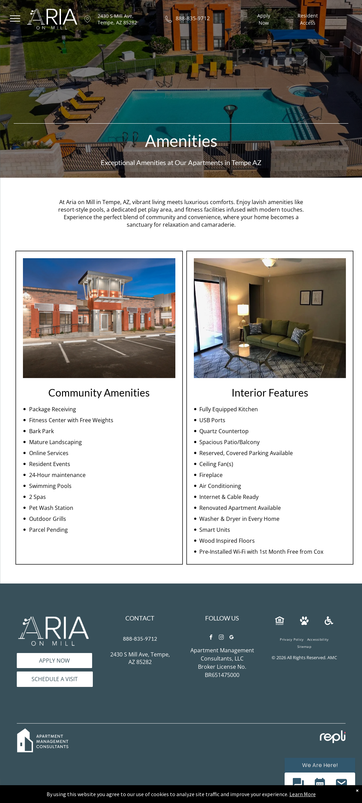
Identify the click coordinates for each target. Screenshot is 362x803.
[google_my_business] (232, 638)
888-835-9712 (193, 18)
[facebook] (211, 638)
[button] (298, 784)
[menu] (15, 18)
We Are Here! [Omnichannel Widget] (320, 765)
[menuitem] (291, 639)
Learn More (302, 794)
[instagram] (221, 638)
